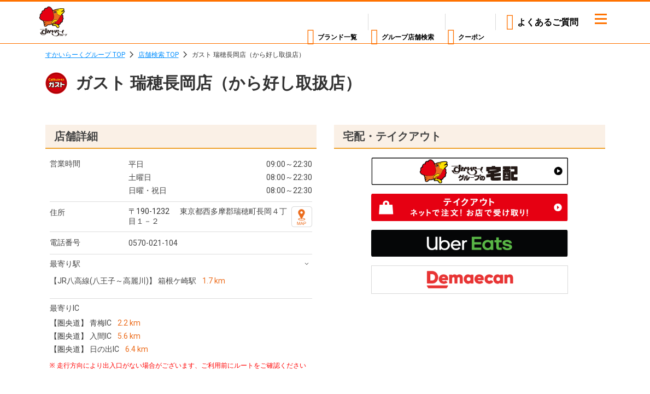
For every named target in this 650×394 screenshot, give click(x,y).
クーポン (466, 22)
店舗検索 (382, 22)
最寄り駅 (65, 263)
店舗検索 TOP (158, 55)
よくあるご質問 (547, 22)
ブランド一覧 (288, 22)
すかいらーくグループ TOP (85, 55)
